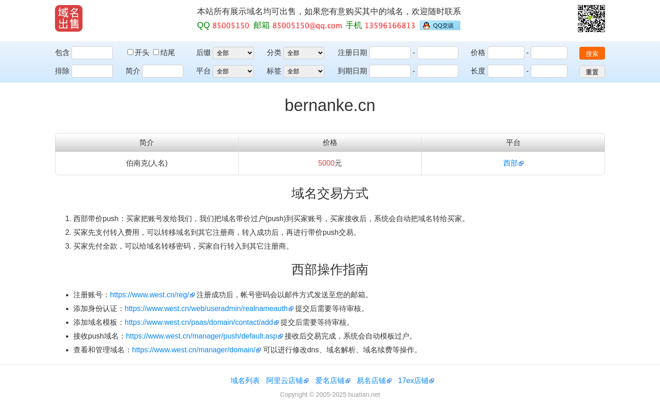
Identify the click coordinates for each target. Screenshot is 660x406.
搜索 (592, 53)
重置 (592, 72)
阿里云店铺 (284, 380)
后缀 (203, 52)
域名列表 (245, 380)
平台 (203, 71)
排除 (62, 71)
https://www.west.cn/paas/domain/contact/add (199, 322)
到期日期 (352, 71)
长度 (478, 71)
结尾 (164, 52)
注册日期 (352, 52)
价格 (478, 52)
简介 (133, 71)
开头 (139, 52)
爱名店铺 (330, 380)
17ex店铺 (413, 380)
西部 (510, 163)
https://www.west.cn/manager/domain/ (193, 350)
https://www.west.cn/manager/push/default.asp (201, 336)
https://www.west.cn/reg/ (149, 295)
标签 (274, 71)
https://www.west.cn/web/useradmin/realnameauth (206, 308)
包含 (62, 52)
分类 (274, 52)
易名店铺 (371, 380)
